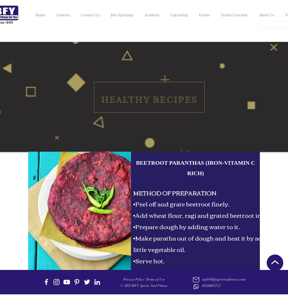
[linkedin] (97, 282)
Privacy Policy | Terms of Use (144, 279)
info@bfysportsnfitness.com (223, 279)
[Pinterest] (77, 282)
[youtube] (67, 282)
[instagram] (56, 282)
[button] (62, 12)
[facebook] (46, 282)
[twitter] (87, 282)
